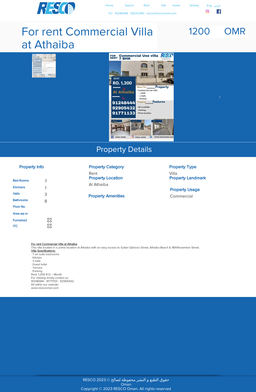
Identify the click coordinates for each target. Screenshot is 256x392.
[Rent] (146, 5)
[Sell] (163, 5)
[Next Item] (219, 97)
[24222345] (137, 13)
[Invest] (176, 5)
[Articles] (194, 5)
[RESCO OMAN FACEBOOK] (219, 11)
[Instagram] (207, 11)
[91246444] (121, 13)
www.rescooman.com (45, 287)
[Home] (109, 5)
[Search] (129, 5)
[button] (217, 5)
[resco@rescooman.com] (161, 13)
